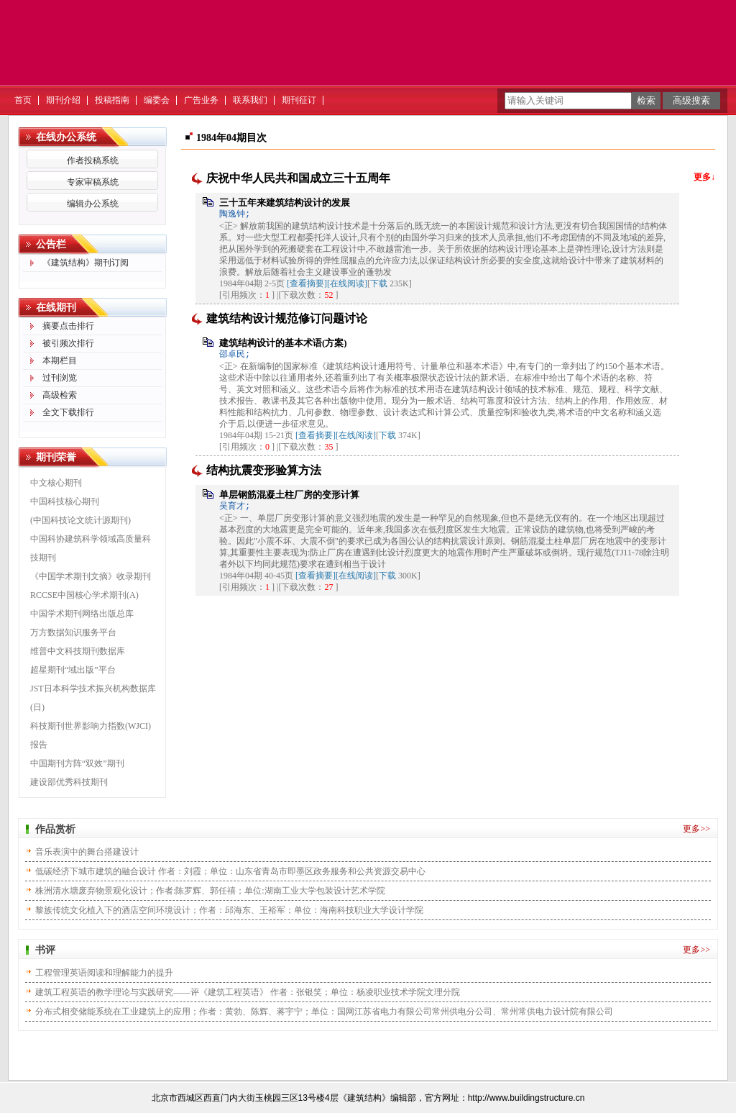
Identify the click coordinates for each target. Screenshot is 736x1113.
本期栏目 (59, 360)
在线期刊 (56, 307)
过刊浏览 (59, 378)
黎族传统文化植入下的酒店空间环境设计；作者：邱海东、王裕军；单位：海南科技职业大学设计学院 (229, 910)
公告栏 (51, 244)
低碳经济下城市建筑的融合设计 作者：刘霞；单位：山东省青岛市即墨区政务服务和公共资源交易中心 (230, 871)
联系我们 (250, 100)
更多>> (696, 829)
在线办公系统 (66, 137)
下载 (378, 283)
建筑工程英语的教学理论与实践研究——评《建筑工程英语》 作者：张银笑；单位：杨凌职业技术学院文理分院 (247, 992)
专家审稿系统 (93, 182)
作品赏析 (55, 829)
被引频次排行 (68, 343)
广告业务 (201, 100)
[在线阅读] (347, 283)
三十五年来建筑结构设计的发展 (284, 202)
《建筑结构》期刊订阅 (85, 263)
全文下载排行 (68, 412)
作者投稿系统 (93, 160)
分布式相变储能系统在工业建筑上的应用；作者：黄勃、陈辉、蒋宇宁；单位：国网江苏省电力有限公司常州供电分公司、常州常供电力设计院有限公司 (324, 1012)
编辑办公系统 (93, 204)
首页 (23, 100)
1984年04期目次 (231, 137)
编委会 (157, 100)
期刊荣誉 (56, 457)
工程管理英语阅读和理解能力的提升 (104, 973)
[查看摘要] (307, 283)
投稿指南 (112, 100)
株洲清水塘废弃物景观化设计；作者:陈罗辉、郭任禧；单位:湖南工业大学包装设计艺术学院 (210, 891)
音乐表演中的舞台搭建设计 (87, 852)
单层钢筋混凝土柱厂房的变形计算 (289, 494)
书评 (45, 950)
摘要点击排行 (68, 326)
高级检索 (59, 395)
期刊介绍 (63, 100)
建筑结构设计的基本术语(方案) (283, 342)
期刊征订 (299, 100)
